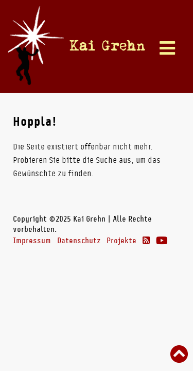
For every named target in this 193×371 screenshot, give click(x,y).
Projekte (121, 240)
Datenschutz (78, 240)
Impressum (32, 240)
